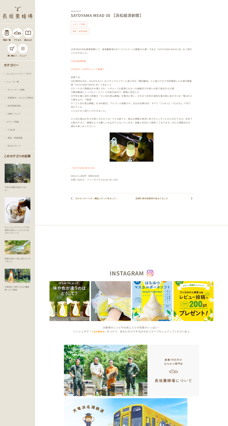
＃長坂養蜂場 (97, 331)
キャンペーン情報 (16, 89)
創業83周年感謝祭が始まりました (152, 198)
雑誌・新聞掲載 (15, 137)
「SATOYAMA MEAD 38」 (83, 167)
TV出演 (11, 129)
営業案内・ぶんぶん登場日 (20, 97)
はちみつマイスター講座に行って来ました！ (96, 198)
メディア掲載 (12, 121)
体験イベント (14, 113)
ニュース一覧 (12, 81)
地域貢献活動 (14, 105)
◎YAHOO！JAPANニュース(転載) (87, 69)
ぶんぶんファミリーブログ (19, 73)
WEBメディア (14, 145)
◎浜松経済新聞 (78, 61)
